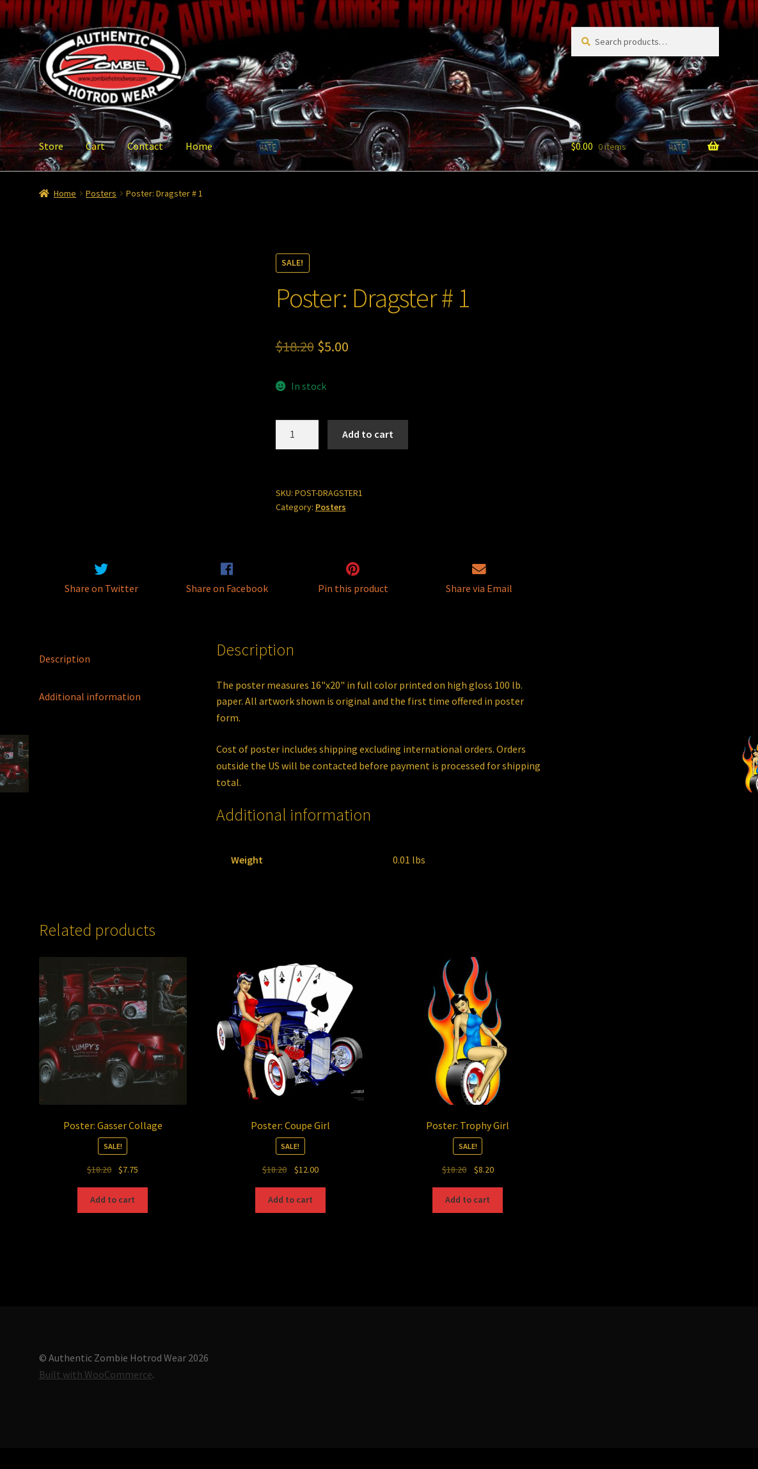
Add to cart (367, 434)
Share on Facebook (227, 609)
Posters (101, 193)
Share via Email (479, 609)
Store (51, 146)
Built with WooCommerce (95, 1395)
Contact (145, 146)
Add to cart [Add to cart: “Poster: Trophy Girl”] (467, 1220)
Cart (95, 146)
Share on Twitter (101, 609)
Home (199, 146)
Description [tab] (64, 679)
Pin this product (353, 609)
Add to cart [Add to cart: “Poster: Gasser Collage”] (112, 1220)
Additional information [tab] (90, 717)
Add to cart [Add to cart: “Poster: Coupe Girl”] (290, 1220)
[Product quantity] (297, 434)
